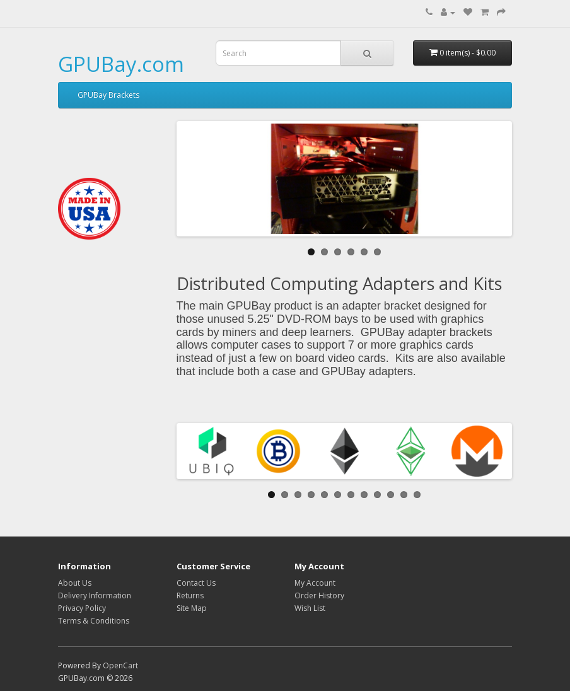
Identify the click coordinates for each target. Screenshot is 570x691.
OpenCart (120, 665)
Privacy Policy (82, 608)
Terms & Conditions (93, 620)
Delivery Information (94, 595)
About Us (74, 583)
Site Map (192, 608)
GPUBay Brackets (108, 95)
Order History (319, 595)
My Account (314, 583)
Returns (190, 595)
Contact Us (196, 583)
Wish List (309, 608)
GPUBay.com (121, 64)
